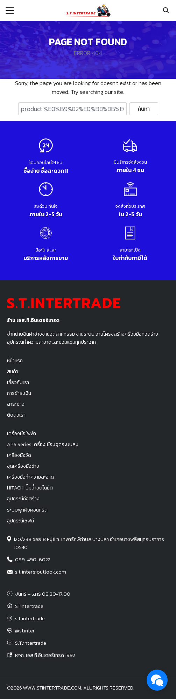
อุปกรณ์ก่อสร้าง (23, 498)
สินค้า (12, 371)
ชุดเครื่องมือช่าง (23, 466)
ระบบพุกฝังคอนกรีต (27, 510)
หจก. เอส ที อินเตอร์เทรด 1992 (45, 655)
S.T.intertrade (30, 643)
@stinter (25, 631)
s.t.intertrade (30, 618)
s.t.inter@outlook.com (40, 572)
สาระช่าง (15, 404)
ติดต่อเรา (16, 415)
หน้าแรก (15, 360)
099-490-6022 (32, 559)
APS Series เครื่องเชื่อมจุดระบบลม (42, 444)
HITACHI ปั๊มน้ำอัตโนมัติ (30, 488)
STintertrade (29, 606)
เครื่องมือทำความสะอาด (30, 477)
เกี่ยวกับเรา (18, 382)
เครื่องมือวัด (19, 455)
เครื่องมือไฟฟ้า (21, 433)
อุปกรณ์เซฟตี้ (20, 521)
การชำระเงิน (19, 393)
